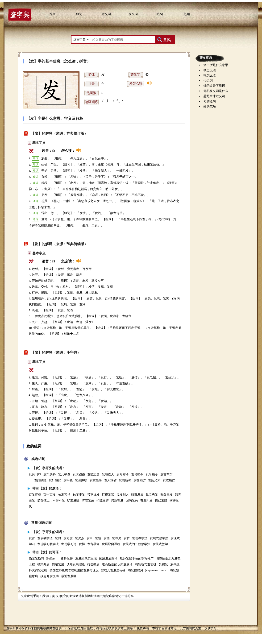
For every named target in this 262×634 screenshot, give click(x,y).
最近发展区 (68, 576)
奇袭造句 (210, 101)
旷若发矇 (73, 500)
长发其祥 (64, 494)
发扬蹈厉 (139, 480)
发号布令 (122, 474)
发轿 (98, 538)
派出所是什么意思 (216, 65)
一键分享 (127, 596)
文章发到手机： (31, 596)
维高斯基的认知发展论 (117, 564)
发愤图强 (79, 474)
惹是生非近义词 (214, 96)
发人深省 (110, 480)
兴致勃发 (117, 500)
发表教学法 (45, 538)
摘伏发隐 (161, 500)
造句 (160, 14)
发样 (82, 544)
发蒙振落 (96, 480)
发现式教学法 (159, 538)
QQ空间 (64, 596)
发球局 (116, 538)
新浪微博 (75, 596)
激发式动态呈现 (86, 558)
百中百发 (49, 494)
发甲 (90, 538)
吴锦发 (163, 564)
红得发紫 (108, 494)
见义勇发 (152, 494)
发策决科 (49, 474)
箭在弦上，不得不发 (51, 500)
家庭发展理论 (108, 558)
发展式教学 (160, 544)
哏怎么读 (210, 75)
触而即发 (79, 494)
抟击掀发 (93, 564)
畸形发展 (137, 494)
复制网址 (88, 596)
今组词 (208, 80)
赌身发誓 (67, 558)
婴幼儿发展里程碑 (113, 570)
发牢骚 (68, 480)
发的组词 (34, 446)
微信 (45, 596)
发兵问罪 (35, 474)
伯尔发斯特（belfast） (43, 558)
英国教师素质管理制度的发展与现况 (74, 570)
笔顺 (187, 14)
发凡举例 (64, 474)
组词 (79, 14)
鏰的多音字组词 (214, 85)
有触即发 (146, 500)
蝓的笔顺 (210, 106)
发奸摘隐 (40, 480)
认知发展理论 (76, 564)
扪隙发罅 (102, 500)
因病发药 (132, 500)
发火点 (79, 538)
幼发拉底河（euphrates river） (148, 570)
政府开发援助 (49, 576)
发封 (58, 538)
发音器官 (93, 544)
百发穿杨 (35, 494)
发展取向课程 (111, 544)
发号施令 (152, 474)
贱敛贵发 (166, 494)
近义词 (106, 14)
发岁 (127, 538)
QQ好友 (53, 596)
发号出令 (137, 474)
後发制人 (122, 494)
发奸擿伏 (55, 480)
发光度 (68, 538)
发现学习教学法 (48, 544)
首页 (52, 14)
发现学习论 (68, 544)
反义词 (133, 14)
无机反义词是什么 (216, 91)
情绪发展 (58, 564)
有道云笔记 (101, 596)
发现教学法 (139, 538)
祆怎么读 (210, 70)
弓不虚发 (93, 494)
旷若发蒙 (88, 500)
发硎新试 (125, 480)
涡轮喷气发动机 (145, 564)
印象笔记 (115, 596)
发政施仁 (169, 480)
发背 (32, 538)
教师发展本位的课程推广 (137, 558)
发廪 (107, 538)
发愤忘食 (93, 474)
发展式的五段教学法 (136, 544)
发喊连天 (108, 474)
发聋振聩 (81, 480)
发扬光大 (154, 480)
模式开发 (43, 564)
